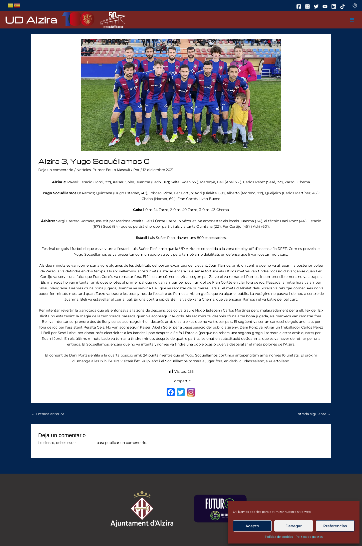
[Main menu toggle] (352, 20)
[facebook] (299, 6)
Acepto (252, 526)
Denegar (293, 526)
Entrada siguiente (313, 414)
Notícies (84, 170)
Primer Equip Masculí (111, 170)
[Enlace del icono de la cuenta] (354, 5)
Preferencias (335, 526)
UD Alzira (31, 19)
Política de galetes (309, 537)
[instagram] (308, 6)
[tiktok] (343, 6)
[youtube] (325, 6)
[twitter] (317, 6)
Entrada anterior (48, 414)
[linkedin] (334, 6)
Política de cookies (279, 537)
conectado (86, 443)
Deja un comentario (55, 170)
